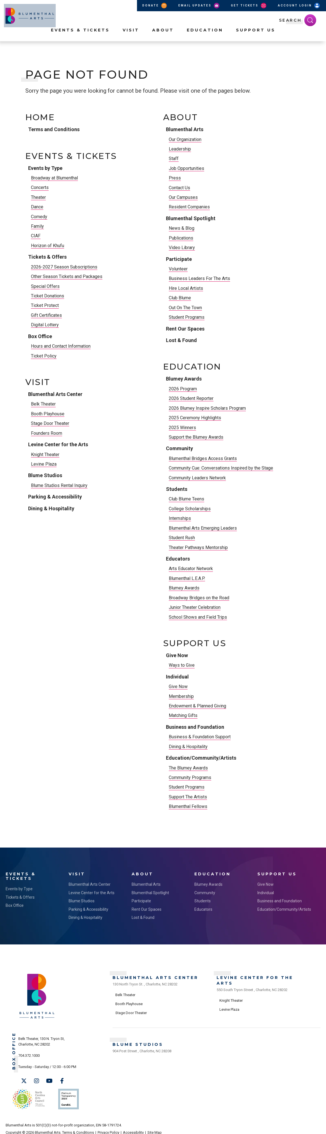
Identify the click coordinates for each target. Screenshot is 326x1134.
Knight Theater (45, 454)
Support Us (255, 39)
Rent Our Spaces (185, 329)
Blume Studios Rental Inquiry (59, 485)
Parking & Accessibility (55, 497)
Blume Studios (45, 475)
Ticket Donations (47, 296)
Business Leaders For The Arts (199, 278)
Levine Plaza (44, 464)
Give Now (177, 655)
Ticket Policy (44, 356)
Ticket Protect (45, 305)
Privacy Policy (108, 1126)
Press (175, 178)
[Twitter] (24, 1079)
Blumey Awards (184, 379)
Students (176, 489)
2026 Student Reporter (191, 398)
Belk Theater (43, 404)
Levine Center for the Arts (58, 444)
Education (205, 39)
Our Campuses (183, 197)
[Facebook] (62, 1079)
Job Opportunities (186, 168)
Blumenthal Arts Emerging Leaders (203, 528)
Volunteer (178, 269)
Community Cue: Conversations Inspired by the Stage (221, 468)
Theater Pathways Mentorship (198, 547)
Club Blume (180, 297)
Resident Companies (189, 207)
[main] (163, 458)
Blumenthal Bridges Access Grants (203, 458)
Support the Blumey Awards (196, 437)
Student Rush (182, 537)
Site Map (154, 1126)
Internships (180, 518)
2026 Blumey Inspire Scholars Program (207, 408)
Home (40, 117)
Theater (38, 197)
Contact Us (179, 187)
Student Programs (186, 317)
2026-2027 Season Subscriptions (64, 267)
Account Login (299, 5)
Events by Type (45, 168)
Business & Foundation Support (200, 736)
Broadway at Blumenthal (54, 178)
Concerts (40, 187)
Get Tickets (249, 5)
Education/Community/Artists (201, 758)
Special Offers (45, 286)
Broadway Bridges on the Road (199, 597)
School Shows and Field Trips (198, 617)
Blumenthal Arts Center (55, 394)
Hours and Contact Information (61, 346)
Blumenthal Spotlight (190, 218)
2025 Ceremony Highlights (195, 417)
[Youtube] (49, 1079)
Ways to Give (182, 665)
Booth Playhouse (47, 413)
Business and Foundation (195, 727)
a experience (295, 1126)
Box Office (40, 336)
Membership (181, 696)
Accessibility (133, 1126)
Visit (131, 39)
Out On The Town (185, 307)
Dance (37, 207)
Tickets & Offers (47, 257)
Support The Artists (188, 797)
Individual (177, 677)
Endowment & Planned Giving (197, 706)
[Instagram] (36, 1079)
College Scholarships (190, 508)
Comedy (39, 216)
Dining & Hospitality (51, 508)
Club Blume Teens (186, 499)
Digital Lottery (45, 324)
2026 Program (183, 388)
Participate (179, 259)
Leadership (180, 149)
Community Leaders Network (197, 478)
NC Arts (27, 1095)
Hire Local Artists (186, 288)
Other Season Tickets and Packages (66, 276)
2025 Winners (182, 427)
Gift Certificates (46, 315)
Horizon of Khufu (47, 245)
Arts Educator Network (191, 568)
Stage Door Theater (50, 423)
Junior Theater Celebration (195, 607)
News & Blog (181, 228)
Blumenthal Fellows (188, 806)
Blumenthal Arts (184, 129)
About (163, 39)
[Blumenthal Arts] (37, 1016)
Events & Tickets (80, 39)
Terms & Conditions (78, 1126)
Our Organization (185, 139)
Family (37, 226)
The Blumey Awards (188, 768)
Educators (178, 559)
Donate (155, 5)
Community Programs (190, 777)
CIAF (36, 235)
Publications (181, 238)
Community (179, 448)
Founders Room (46, 433)
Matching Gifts (183, 715)
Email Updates (199, 5)
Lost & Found (181, 340)
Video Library (182, 247)
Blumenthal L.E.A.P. (187, 578)
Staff (174, 158)
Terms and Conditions (54, 129)
